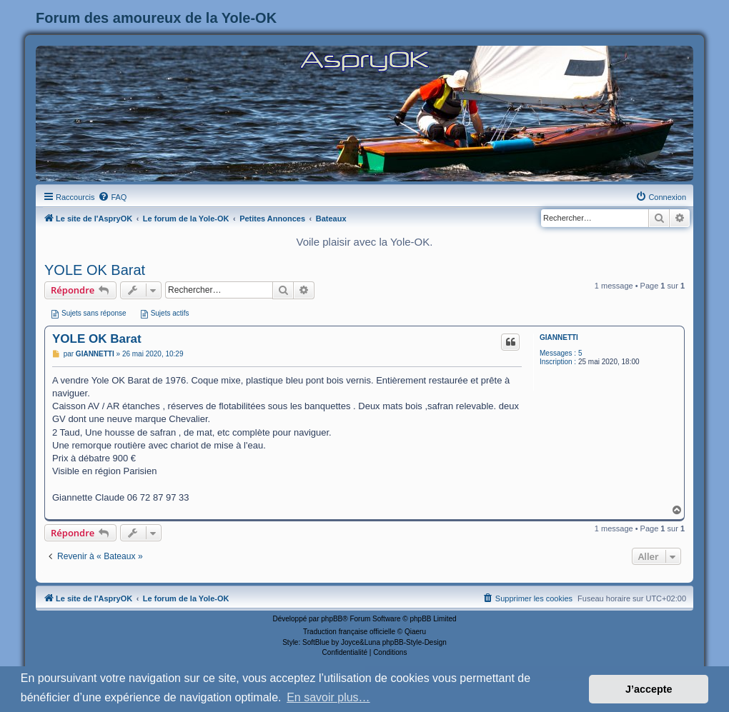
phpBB (331, 619)
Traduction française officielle (349, 632)
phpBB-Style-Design (414, 642)
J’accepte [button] (649, 689)
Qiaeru (415, 632)
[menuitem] (112, 197)
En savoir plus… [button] (328, 697)
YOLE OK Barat (94, 270)
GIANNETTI (559, 337)
